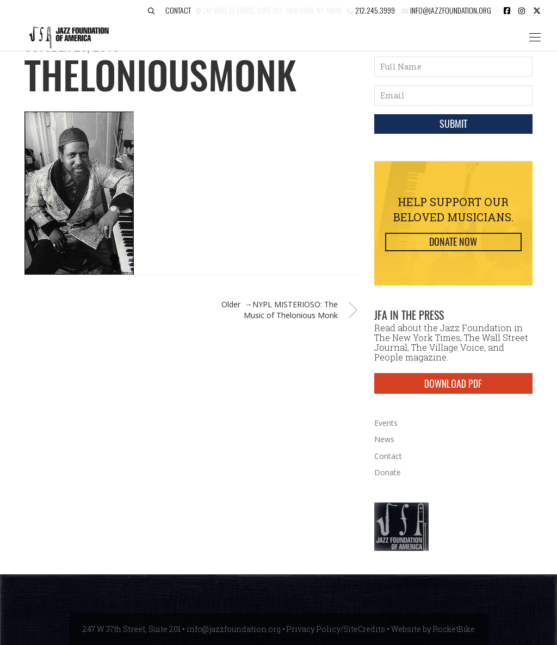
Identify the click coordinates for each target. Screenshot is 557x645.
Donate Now (453, 242)
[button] (151, 11)
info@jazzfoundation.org (450, 10)
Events (386, 423)
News (384, 439)
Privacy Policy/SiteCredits (336, 629)
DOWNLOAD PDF (453, 383)
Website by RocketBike (433, 629)
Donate (387, 472)
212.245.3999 (375, 10)
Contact (178, 10)
